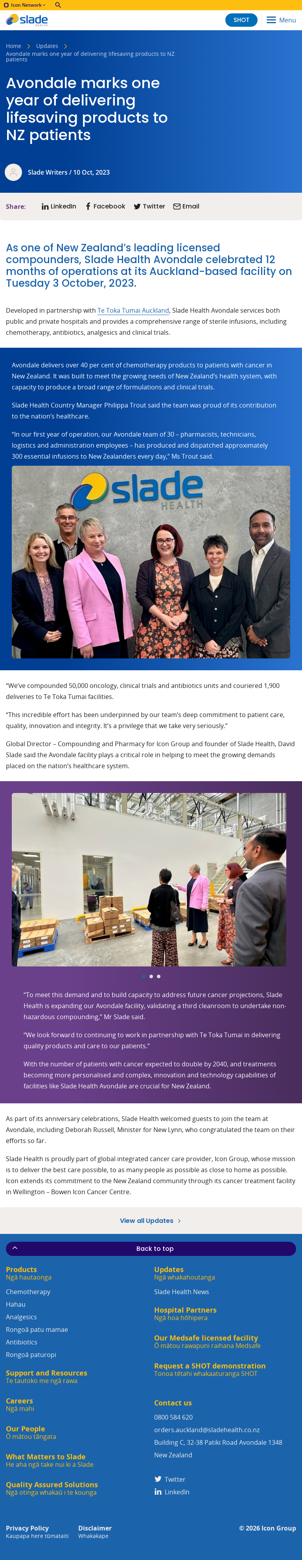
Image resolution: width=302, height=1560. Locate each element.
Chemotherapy (77, 1299)
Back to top (92, 1248)
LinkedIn (172, 1492)
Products (29, 1273)
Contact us (173, 1403)
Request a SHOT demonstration (210, 1370)
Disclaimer (95, 1532)
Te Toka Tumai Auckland (133, 310)
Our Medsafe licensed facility (207, 1342)
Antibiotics (77, 1349)
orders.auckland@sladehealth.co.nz (207, 1429)
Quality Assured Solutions (52, 1489)
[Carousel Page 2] (151, 976)
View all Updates (151, 1220)
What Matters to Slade (50, 1461)
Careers (20, 1405)
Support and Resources (46, 1377)
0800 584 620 (173, 1417)
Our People (31, 1433)
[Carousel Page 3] (158, 976)
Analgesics (77, 1324)
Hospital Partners (185, 1314)
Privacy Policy (37, 1532)
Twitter (170, 1479)
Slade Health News (181, 1291)
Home (13, 46)
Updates (47, 46)
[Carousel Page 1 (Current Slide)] (143, 976)
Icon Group (278, 1528)
